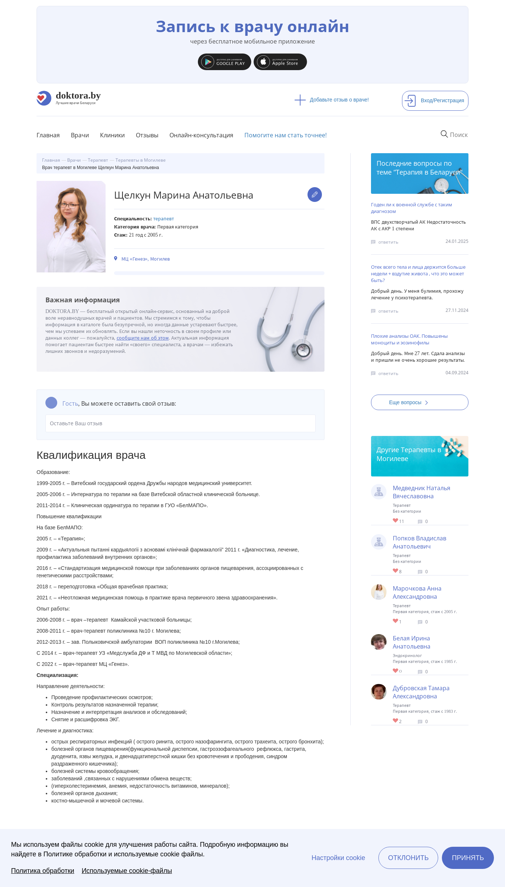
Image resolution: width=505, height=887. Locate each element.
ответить (388, 242)
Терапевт (163, 218)
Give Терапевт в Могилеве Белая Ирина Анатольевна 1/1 (396, 671)
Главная (48, 135)
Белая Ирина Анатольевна (411, 642)
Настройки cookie (338, 858)
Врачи (80, 135)
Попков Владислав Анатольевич (419, 542)
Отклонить (408, 858)
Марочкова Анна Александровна (417, 592)
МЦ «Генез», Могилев (145, 259)
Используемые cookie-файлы (127, 870)
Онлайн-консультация (201, 135)
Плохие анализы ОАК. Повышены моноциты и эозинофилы (409, 339)
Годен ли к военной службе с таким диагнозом (411, 207)
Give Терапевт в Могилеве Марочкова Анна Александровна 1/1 (396, 621)
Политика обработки (42, 870)
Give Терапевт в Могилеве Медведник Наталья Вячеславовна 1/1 (396, 521)
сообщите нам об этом (143, 338)
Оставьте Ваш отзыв (180, 423)
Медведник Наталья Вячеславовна (421, 492)
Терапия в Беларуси (428, 172)
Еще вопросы (411, 402)
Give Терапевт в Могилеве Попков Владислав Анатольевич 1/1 (396, 571)
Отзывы (147, 135)
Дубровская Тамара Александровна (421, 692)
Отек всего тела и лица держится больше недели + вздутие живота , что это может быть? (418, 273)
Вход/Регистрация (434, 100)
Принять (468, 858)
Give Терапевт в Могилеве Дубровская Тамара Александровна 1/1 (396, 721)
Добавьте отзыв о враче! (331, 100)
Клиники (112, 135)
